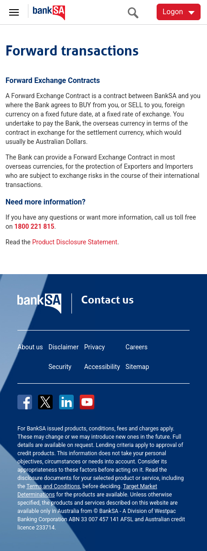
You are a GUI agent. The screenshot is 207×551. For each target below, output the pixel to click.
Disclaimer (64, 347)
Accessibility (102, 366)
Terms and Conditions (53, 486)
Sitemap (137, 366)
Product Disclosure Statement (74, 242)
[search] (135, 12)
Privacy (94, 347)
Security (60, 366)
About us (30, 347)
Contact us (107, 299)
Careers (136, 347)
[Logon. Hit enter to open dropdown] (179, 12)
